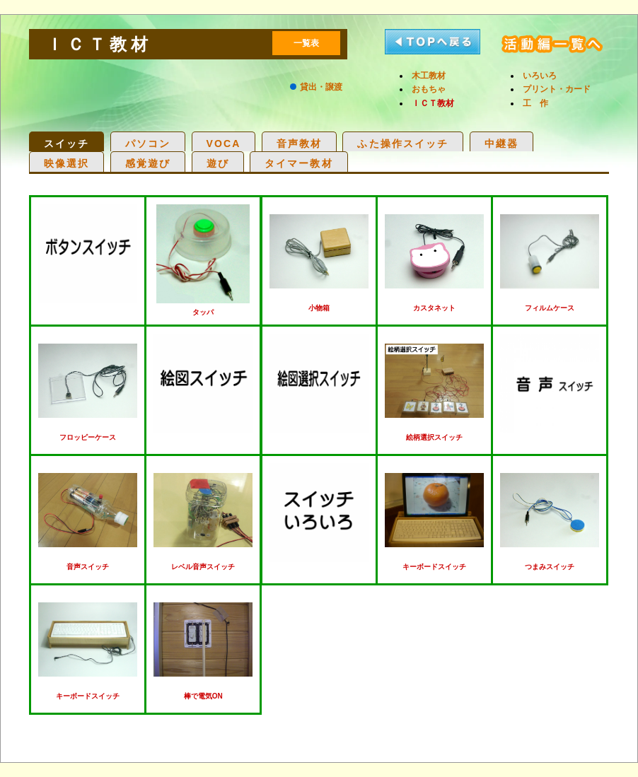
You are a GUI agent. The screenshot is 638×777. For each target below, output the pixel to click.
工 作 (535, 103)
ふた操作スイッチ (402, 143)
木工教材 (429, 76)
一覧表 (306, 43)
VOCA (224, 143)
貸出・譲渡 (321, 87)
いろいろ (540, 76)
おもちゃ (429, 89)
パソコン (147, 143)
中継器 (501, 143)
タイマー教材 (299, 163)
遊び (218, 163)
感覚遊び (147, 163)
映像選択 (66, 163)
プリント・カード (557, 89)
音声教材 (299, 143)
